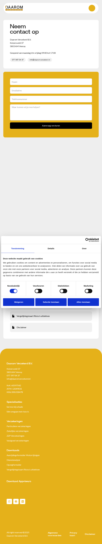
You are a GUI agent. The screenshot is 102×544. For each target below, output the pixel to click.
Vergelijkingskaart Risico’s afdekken (23, 469)
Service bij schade (15, 407)
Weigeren (18, 302)
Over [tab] (84, 248)
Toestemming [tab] (17, 248)
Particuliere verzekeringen (19, 426)
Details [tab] (51, 248)
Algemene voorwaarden (54, 534)
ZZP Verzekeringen (15, 435)
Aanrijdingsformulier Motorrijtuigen (23, 455)
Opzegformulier (14, 464)
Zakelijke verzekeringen (18, 431)
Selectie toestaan (51, 302)
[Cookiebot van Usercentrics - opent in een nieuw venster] (87, 240)
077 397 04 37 (18, 60)
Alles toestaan (83, 302)
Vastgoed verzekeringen (18, 440)
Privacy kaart (73, 534)
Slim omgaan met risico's (18, 411)
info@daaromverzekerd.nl (40, 60)
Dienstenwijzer (13, 460)
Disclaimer (90, 534)
